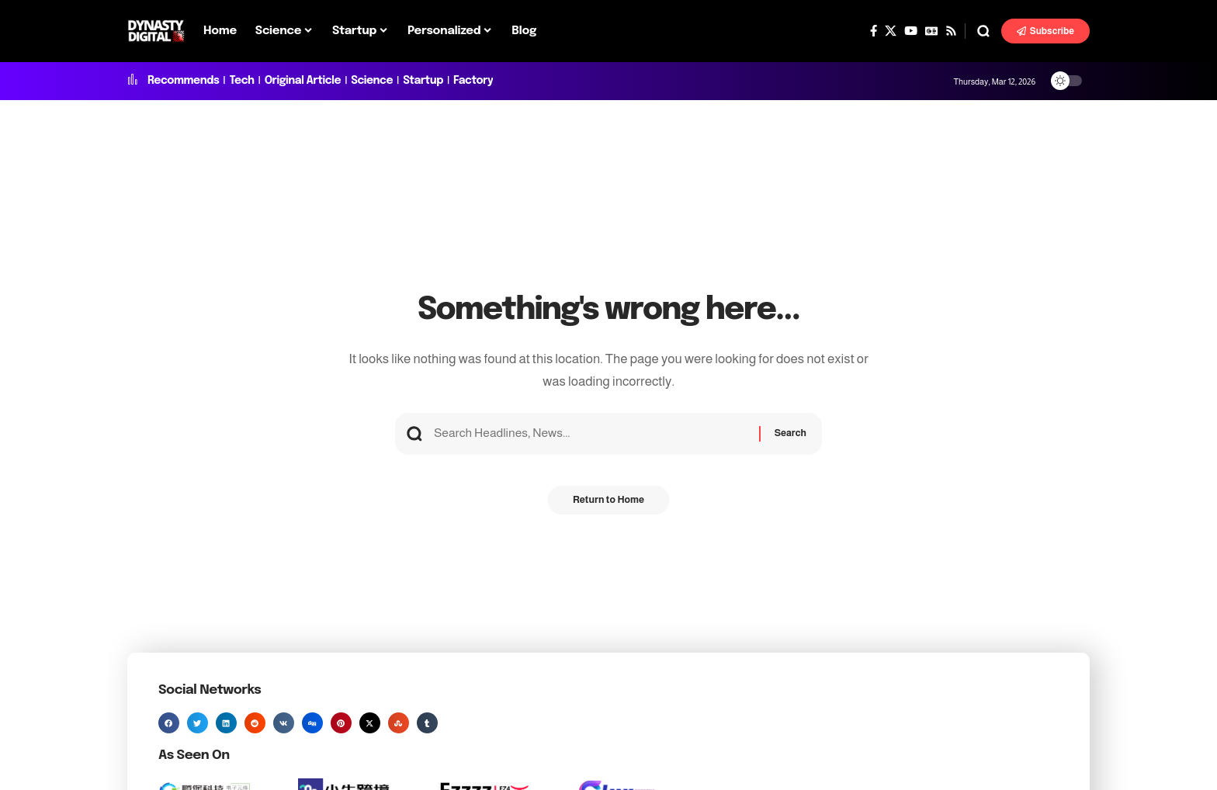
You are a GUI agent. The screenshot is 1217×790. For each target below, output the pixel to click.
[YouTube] (910, 31)
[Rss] (951, 31)
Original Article (303, 80)
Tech (241, 80)
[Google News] (931, 31)
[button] (983, 31)
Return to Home (608, 505)
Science (372, 80)
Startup (423, 80)
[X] (890, 31)
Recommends (183, 80)
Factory (473, 80)
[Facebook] (873, 31)
